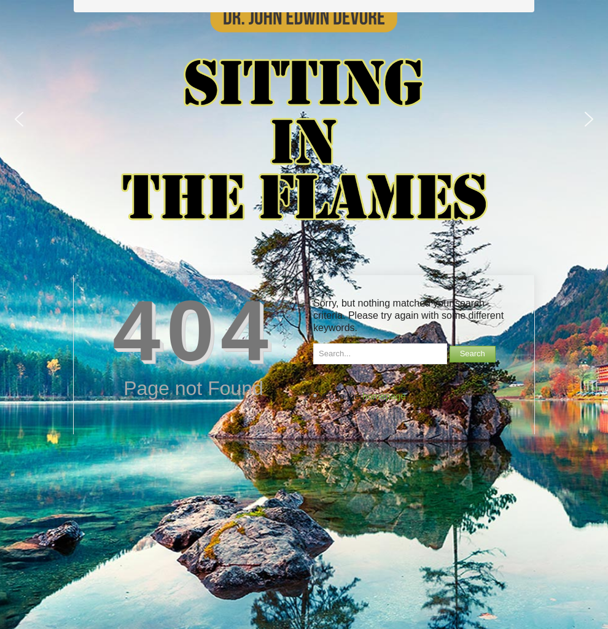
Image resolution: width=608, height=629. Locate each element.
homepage (384, 396)
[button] (19, 119)
